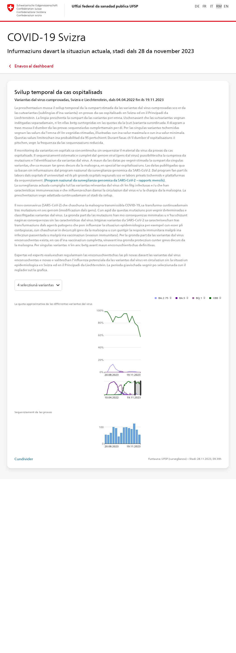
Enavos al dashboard (30, 66)
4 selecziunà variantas (35, 285)
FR (204, 6)
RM (219, 6)
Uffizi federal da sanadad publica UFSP (105, 6)
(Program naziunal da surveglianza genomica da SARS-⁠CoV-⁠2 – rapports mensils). (105, 180)
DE (197, 6)
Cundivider (23, 459)
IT (211, 6)
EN (226, 6)
